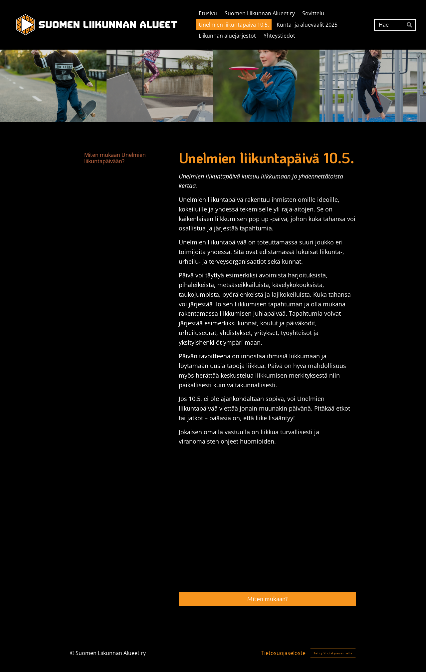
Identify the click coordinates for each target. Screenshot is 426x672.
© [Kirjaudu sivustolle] (73, 653)
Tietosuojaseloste (283, 653)
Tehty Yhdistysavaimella (333, 653)
